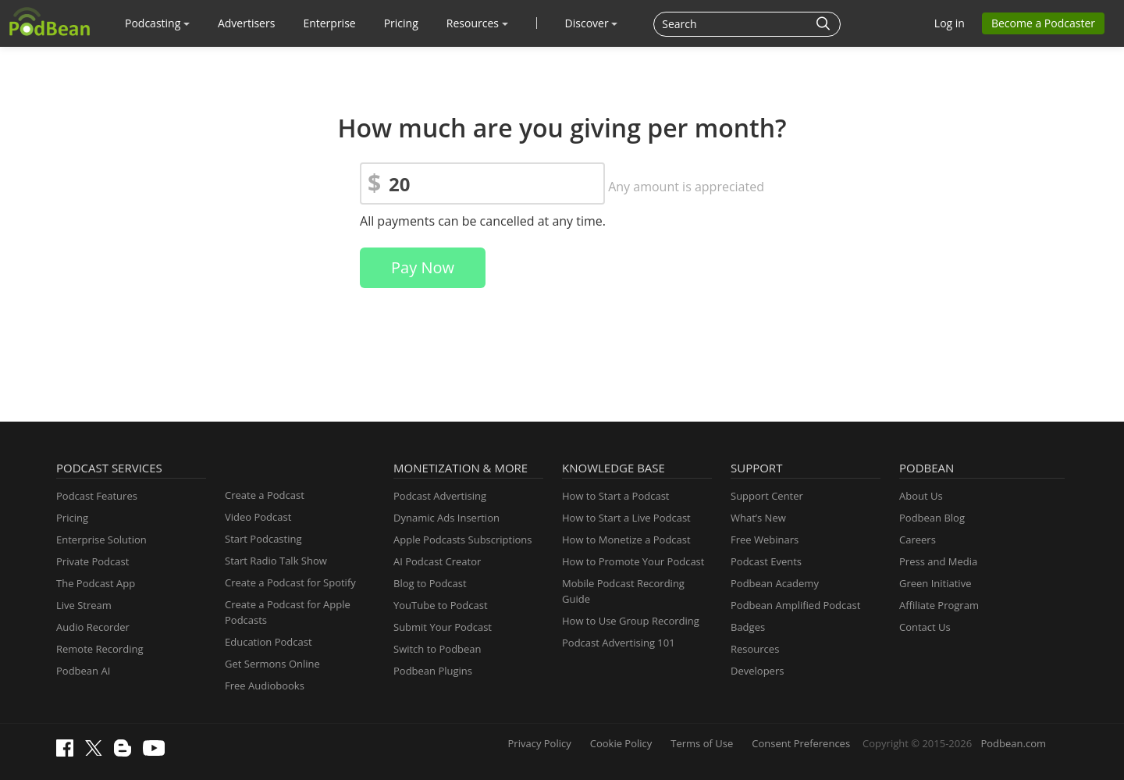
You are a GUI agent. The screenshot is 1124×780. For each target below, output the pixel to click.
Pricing (401, 23)
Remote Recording (99, 649)
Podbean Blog (932, 518)
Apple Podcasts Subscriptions (462, 539)
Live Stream (84, 605)
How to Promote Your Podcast (633, 561)
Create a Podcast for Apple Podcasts (287, 612)
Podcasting (157, 23)
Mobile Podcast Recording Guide (623, 591)
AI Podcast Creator (437, 561)
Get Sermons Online (272, 664)
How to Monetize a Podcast (626, 539)
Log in (949, 23)
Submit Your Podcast (442, 627)
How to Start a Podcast (615, 496)
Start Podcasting (263, 539)
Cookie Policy (621, 743)
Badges (748, 627)
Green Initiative (935, 583)
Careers (917, 539)
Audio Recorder (93, 627)
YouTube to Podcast (440, 605)
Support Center (767, 496)
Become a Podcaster (1043, 23)
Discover (591, 23)
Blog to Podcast (430, 583)
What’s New (758, 518)
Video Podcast (258, 517)
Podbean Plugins (432, 671)
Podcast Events (766, 561)
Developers (757, 671)
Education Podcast (268, 642)
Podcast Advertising (439, 496)
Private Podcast (92, 561)
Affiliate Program (939, 605)
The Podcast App (95, 583)
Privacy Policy (539, 743)
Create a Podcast (264, 495)
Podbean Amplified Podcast (795, 605)
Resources (477, 23)
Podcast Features (96, 496)
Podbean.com (1013, 743)
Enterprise (329, 23)
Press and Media (938, 561)
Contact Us (925, 627)
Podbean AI (83, 671)
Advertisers (246, 23)
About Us (921, 496)
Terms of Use (701, 743)
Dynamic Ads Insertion (446, 518)
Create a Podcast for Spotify (290, 582)
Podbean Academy (775, 583)
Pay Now (422, 267)
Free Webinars (765, 539)
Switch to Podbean (437, 649)
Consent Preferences (801, 743)
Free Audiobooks (264, 685)
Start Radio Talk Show (276, 561)
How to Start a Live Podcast (626, 518)
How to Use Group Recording (630, 621)
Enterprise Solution (101, 539)
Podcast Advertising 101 (618, 643)
